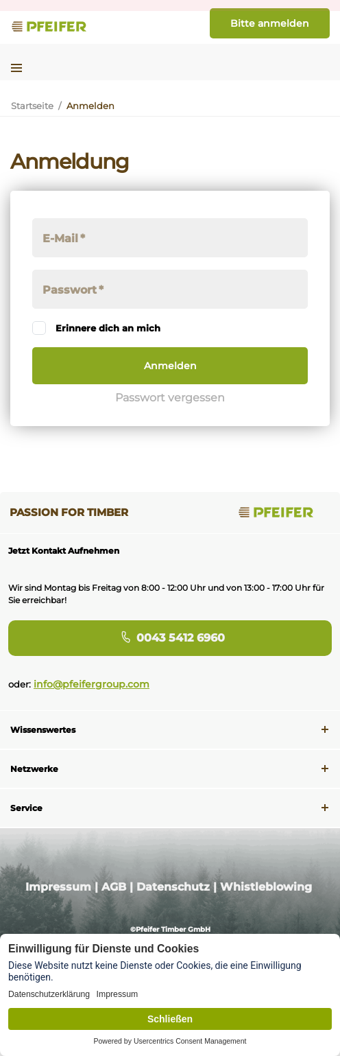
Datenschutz (173, 886)
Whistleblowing (266, 886)
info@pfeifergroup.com (91, 684)
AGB (113, 886)
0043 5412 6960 (170, 637)
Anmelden (170, 366)
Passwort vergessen (170, 397)
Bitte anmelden (269, 23)
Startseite (32, 105)
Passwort (69, 289)
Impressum (58, 886)
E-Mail (60, 238)
